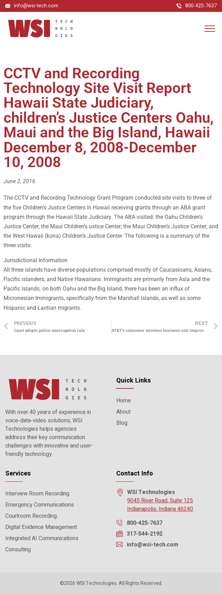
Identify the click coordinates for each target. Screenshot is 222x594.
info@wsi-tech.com (36, 5)
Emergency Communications (39, 505)
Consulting (18, 549)
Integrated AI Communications (41, 538)
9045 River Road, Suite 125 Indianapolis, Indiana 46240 (160, 504)
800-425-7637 (201, 5)
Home (123, 400)
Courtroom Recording (31, 516)
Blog (121, 423)
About (123, 412)
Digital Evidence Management (41, 527)
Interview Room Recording (37, 493)
